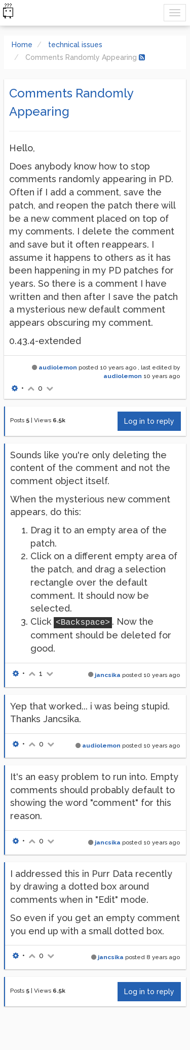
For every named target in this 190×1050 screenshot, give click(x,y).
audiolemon (58, 367)
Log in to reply (149, 421)
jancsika (108, 675)
